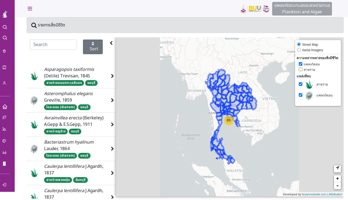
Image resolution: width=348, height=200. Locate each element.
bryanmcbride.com (314, 194)
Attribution (335, 194)
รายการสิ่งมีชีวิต (49, 25)
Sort (94, 47)
